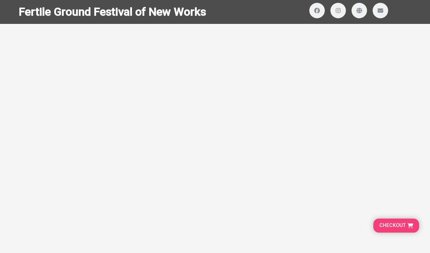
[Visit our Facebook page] (317, 10)
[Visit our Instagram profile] (338, 10)
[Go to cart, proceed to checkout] (396, 226)
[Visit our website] (359, 10)
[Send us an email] (380, 10)
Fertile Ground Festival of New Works (112, 12)
